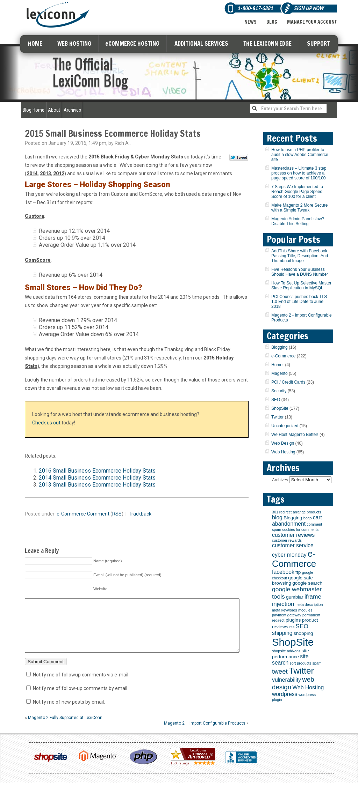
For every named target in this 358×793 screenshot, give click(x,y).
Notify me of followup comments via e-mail (80, 685)
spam (316, 663)
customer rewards (287, 540)
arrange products (307, 512)
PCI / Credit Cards (288, 382)
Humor (277, 364)
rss (291, 627)
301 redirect (282, 512)
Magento (279, 373)
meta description (309, 604)
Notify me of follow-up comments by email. (80, 699)
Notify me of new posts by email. (69, 712)
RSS (117, 514)
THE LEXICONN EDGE (267, 43)
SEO (275, 399)
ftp (298, 572)
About (54, 110)
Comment (98, 514)
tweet (280, 671)
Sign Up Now (309, 8)
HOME (35, 43)
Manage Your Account (312, 21)
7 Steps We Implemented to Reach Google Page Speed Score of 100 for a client (297, 191)
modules (305, 610)
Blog (271, 21)
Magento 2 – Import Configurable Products (204, 733)
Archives (72, 110)
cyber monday (289, 555)
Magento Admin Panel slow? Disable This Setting (297, 221)
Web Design (282, 443)
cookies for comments (300, 529)
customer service (293, 545)
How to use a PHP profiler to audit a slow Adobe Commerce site (299, 154)
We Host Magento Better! (294, 434)
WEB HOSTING (74, 43)
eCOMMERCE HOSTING (132, 43)
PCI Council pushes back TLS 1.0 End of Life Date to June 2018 (299, 301)
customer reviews (293, 535)
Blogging (279, 347)
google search (307, 583)
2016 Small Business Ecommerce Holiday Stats (97, 470)
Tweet (239, 158)
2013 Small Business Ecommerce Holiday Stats (97, 484)
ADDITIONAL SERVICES (201, 43)
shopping (303, 633)
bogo (307, 518)
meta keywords (284, 610)
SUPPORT (318, 43)
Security (278, 390)
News (250, 21)
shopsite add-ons (286, 651)
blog (277, 517)
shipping (282, 633)
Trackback (140, 514)
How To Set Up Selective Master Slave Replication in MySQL (301, 285)
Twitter (277, 417)
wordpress (284, 694)
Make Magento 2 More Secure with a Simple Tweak (299, 208)
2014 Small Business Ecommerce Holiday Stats (97, 477)
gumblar (294, 597)
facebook (283, 572)
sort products (301, 663)
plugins (293, 620)
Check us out (46, 422)
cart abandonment (297, 520)
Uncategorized (284, 425)
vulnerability (286, 680)
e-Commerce (71, 514)
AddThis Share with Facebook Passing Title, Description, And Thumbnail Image (299, 256)
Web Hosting (283, 452)
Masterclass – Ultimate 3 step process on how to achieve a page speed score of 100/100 (298, 173)
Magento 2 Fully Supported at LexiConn (65, 728)
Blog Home (33, 110)
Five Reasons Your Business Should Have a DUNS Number (299, 272)
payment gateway (286, 615)
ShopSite (279, 408)
